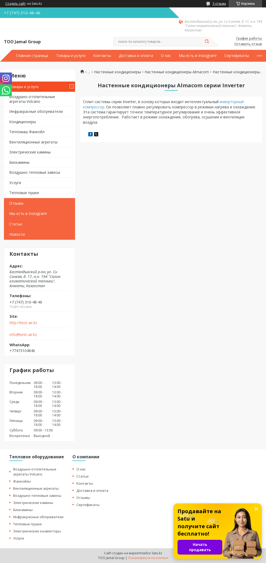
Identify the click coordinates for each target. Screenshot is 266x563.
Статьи (15, 224)
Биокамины (19, 162)
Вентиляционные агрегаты (33, 142)
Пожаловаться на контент (148, 558)
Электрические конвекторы (37, 531)
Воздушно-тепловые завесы (34, 172)
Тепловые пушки (24, 192)
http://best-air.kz (23, 322)
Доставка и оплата (136, 55)
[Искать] (206, 41)
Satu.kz (157, 553)
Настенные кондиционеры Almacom (177, 72)
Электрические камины (30, 152)
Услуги (15, 182)
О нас (166, 55)
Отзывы (16, 203)
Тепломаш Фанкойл (27, 131)
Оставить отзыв (248, 44)
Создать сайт (15, 4)
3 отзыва (219, 3)
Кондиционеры (22, 121)
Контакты (102, 55)
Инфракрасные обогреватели (36, 111)
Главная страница (32, 55)
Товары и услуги (70, 55)
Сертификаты (236, 55)
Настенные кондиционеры (117, 72)
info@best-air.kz (23, 334)
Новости (17, 234)
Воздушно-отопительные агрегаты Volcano (32, 99)
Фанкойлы (22, 481)
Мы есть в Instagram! (197, 55)
